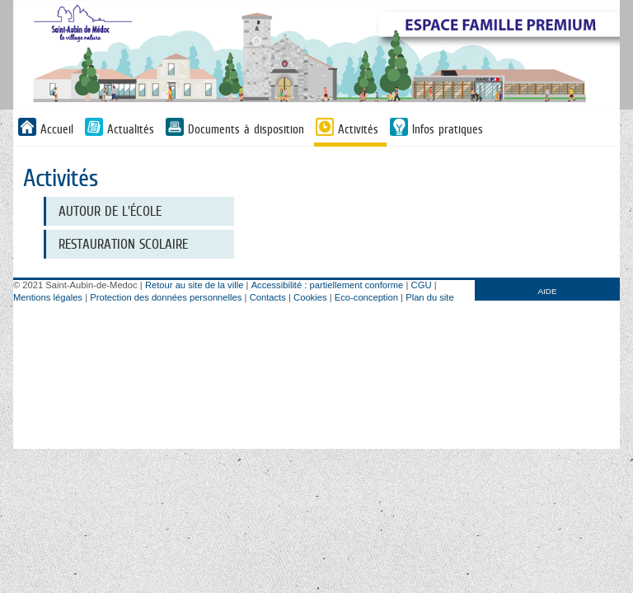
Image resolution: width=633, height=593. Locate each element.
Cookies (309, 297)
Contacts (268, 297)
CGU (421, 285)
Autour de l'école (110, 211)
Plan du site (429, 297)
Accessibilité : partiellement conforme (327, 285)
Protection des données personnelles (165, 297)
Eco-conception (366, 297)
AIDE (547, 291)
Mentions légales (47, 297)
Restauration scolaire (123, 244)
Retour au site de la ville (194, 285)
